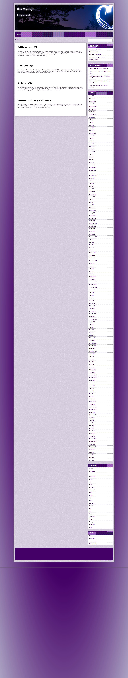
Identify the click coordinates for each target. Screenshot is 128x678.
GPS (90, 576)
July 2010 (92, 278)
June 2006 (92, 426)
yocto (91, 632)
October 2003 (93, 531)
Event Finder (93, 569)
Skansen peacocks (94, 54)
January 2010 (93, 297)
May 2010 (92, 284)
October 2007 (93, 373)
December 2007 (93, 366)
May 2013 (92, 232)
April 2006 (92, 432)
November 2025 (93, 117)
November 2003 (93, 527)
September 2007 (94, 376)
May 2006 (92, 429)
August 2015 (93, 202)
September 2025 (94, 123)
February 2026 (93, 107)
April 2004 (92, 511)
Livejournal (92, 586)
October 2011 (93, 265)
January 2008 (93, 363)
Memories (92, 592)
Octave (91, 599)
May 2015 (92, 212)
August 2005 (93, 458)
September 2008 (94, 337)
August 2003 (93, 537)
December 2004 (93, 485)
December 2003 (93, 524)
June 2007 (92, 386)
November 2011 (93, 261)
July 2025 (92, 130)
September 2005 (94, 455)
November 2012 (93, 251)
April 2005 (92, 472)
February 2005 (93, 478)
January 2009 (93, 327)
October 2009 (93, 301)
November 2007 (93, 370)
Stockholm (92, 615)
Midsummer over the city (96, 57)
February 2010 (93, 294)
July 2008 (92, 343)
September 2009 (94, 304)
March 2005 (92, 475)
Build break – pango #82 (28, 48)
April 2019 (92, 159)
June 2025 (92, 133)
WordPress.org (93, 651)
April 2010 (92, 288)
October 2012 (93, 255)
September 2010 (94, 274)
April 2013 (92, 235)
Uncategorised (93, 625)
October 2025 (93, 120)
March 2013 (92, 238)
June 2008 (92, 347)
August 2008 (93, 340)
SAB (91, 609)
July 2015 (92, 205)
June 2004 (92, 504)
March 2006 (92, 435)
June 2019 (92, 153)
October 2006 (93, 412)
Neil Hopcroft (28, 8)
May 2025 (92, 136)
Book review (92, 563)
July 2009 (92, 311)
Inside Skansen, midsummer (96, 50)
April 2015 (92, 215)
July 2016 (92, 173)
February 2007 (93, 399)
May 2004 (92, 508)
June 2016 (92, 176)
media (91, 589)
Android (91, 560)
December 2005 (93, 445)
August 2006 (93, 419)
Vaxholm (108, 73)
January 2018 (93, 169)
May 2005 (92, 468)
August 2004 (93, 498)
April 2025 (92, 140)
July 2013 (92, 228)
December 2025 (93, 113)
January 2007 (93, 403)
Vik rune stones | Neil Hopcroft (97, 76)
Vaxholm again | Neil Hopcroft (97, 73)
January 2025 (93, 150)
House (91, 579)
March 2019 (92, 163)
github (91, 573)
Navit (91, 596)
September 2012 (94, 258)
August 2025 (93, 127)
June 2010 (92, 281)
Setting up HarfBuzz (26, 84)
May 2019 (92, 156)
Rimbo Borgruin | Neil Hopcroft (97, 90)
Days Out (92, 566)
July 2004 (92, 501)
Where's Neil (93, 629)
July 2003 (92, 541)
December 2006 (93, 406)
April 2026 (92, 100)
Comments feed (93, 648)
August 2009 (93, 307)
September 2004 (94, 495)
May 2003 (92, 547)
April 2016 (92, 182)
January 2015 (93, 219)
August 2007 (93, 380)
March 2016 (92, 186)
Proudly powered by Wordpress (106, 668)
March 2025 (92, 143)
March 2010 (92, 291)
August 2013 (93, 225)
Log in (91, 641)
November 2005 (93, 449)
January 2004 (93, 521)
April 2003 (92, 550)
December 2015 (93, 189)
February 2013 (93, 242)
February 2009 (93, 324)
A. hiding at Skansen (95, 63)
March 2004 (93, 514)
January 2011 (93, 271)
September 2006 (94, 416)
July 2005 (92, 462)
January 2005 (93, 481)
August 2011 (92, 268)
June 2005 (92, 465)
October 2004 (93, 491)
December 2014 (93, 222)
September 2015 (94, 199)
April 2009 (92, 317)
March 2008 (93, 357)
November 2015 (93, 192)
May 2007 (92, 389)
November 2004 (93, 488)
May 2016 (92, 179)
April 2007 (92, 393)
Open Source (93, 602)
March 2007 (92, 396)
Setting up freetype (26, 67)
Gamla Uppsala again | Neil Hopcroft (98, 80)
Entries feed (93, 644)
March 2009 (92, 320)
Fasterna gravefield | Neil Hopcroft (98, 85)
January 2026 (93, 110)
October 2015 (93, 196)
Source (91, 612)
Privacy (20, 35)
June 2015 (92, 209)
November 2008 (93, 334)
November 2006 (93, 409)
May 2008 (92, 350)
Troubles (92, 622)
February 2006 (93, 439)
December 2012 (93, 248)
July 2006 (92, 422)
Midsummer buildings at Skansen (98, 60)
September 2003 (94, 534)
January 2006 (93, 442)
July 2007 (92, 383)
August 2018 (93, 166)
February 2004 (93, 518)
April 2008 (92, 353)
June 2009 (92, 314)
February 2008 (93, 360)
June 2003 (92, 544)
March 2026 (92, 104)
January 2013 (93, 245)
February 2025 (93, 146)
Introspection (93, 583)
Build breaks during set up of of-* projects (36, 101)
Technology (92, 619)
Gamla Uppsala (93, 82)
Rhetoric (92, 606)
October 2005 (93, 452)
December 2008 (93, 330)
